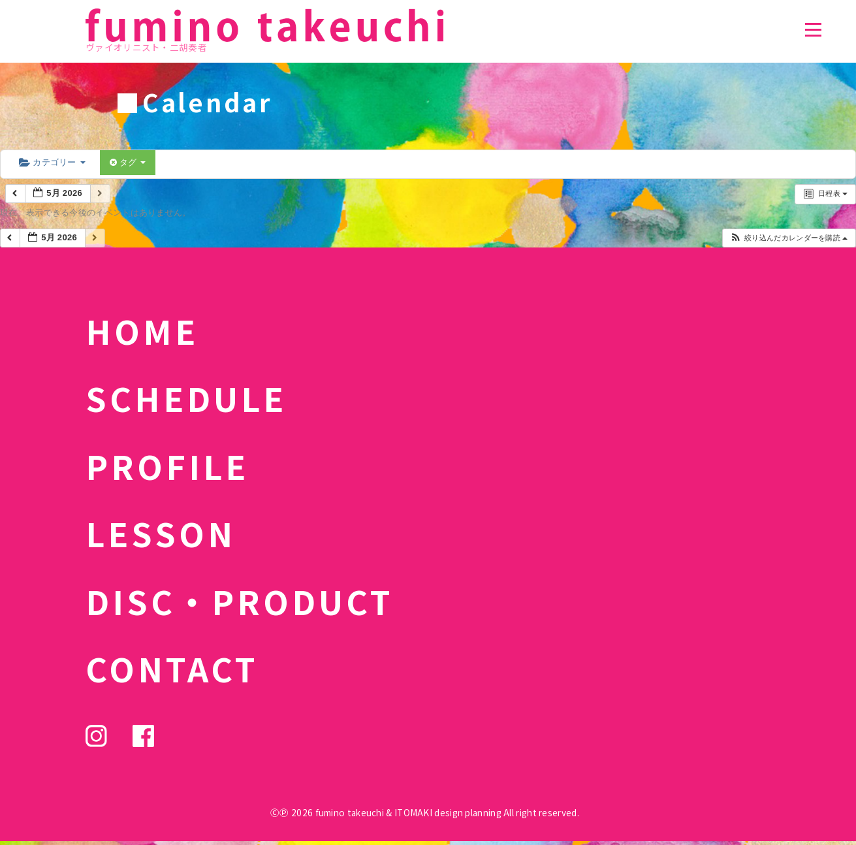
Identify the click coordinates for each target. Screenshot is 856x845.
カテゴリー (52, 162)
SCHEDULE (186, 397)
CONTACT (172, 668)
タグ (128, 162)
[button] (789, 238)
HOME (142, 330)
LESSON (161, 532)
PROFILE (167, 465)
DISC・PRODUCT (240, 600)
